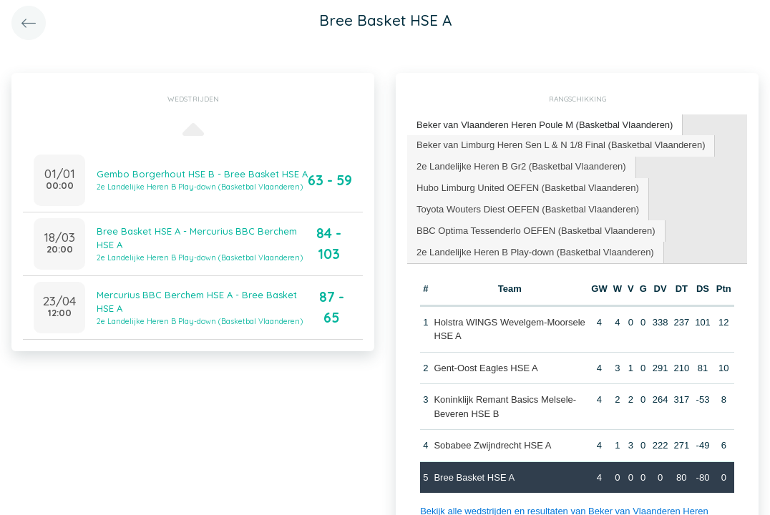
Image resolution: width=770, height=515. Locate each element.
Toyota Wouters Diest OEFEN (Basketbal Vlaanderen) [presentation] (527, 209)
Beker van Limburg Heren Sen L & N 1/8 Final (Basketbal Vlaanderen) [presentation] (560, 144)
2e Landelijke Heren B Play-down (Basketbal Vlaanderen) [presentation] (535, 252)
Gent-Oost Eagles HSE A (485, 368)
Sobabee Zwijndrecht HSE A (492, 445)
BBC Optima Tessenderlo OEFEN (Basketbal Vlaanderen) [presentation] (536, 230)
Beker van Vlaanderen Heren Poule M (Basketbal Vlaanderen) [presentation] (544, 124)
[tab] (545, 125)
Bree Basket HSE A (474, 477)
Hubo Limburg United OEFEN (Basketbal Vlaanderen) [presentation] (527, 187)
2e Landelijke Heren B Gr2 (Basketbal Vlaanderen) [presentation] (521, 166)
